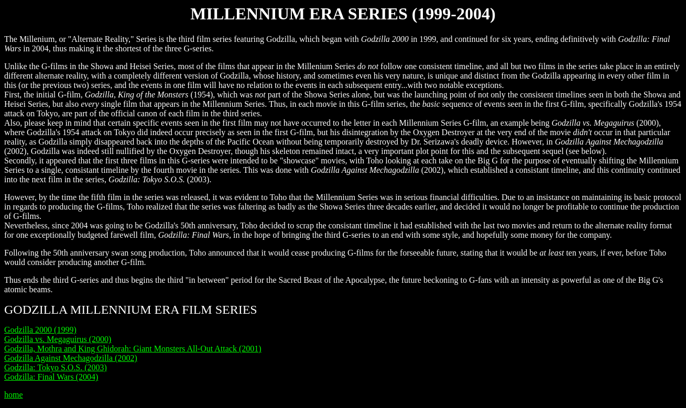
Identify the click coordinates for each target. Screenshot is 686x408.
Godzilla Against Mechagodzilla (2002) (70, 358)
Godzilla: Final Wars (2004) (51, 376)
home (13, 394)
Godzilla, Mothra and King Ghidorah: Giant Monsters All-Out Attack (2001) (133, 348)
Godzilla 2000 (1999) (40, 329)
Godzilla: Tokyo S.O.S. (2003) (55, 367)
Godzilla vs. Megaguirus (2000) (57, 339)
